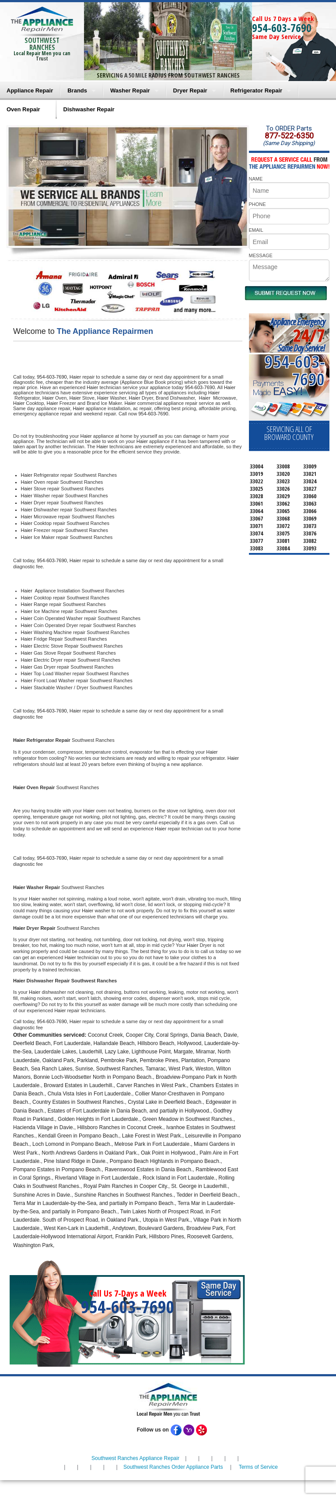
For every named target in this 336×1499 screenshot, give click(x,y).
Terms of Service (258, 1467)
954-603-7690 (282, 27)
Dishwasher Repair (89, 109)
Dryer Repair (190, 90)
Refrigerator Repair (256, 90)
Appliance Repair (30, 90)
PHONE (257, 204)
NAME (256, 178)
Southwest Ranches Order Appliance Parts (173, 1467)
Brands (77, 90)
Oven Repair (23, 109)
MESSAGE (261, 255)
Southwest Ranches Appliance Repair (135, 1458)
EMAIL (256, 230)
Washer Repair (130, 90)
